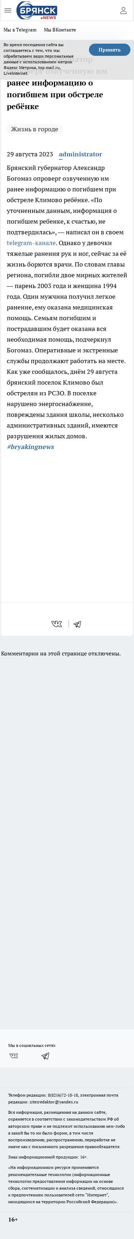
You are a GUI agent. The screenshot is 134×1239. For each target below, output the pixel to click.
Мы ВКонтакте (60, 29)
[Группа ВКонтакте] (13, 1056)
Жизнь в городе (34, 129)
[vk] (57, 624)
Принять (110, 50)
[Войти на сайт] (123, 10)
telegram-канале (31, 243)
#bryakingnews (30, 447)
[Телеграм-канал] (45, 1056)
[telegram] (80, 624)
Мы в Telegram (20, 29)
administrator (80, 154)
